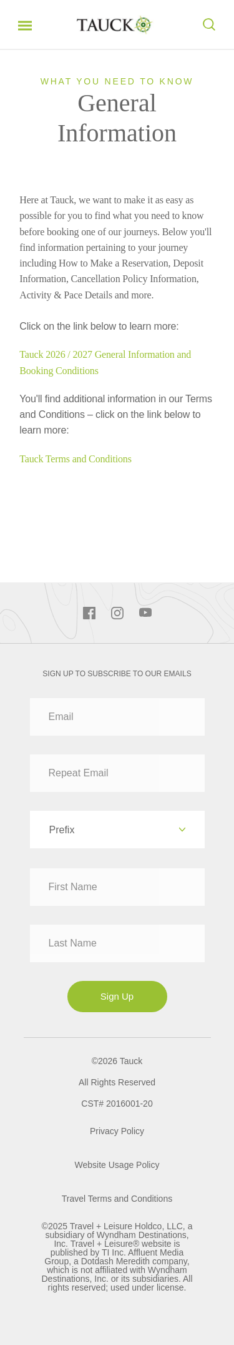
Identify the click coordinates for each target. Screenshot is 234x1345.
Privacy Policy (117, 1131)
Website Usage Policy (117, 1164)
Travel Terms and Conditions (117, 1198)
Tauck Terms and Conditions (75, 459)
